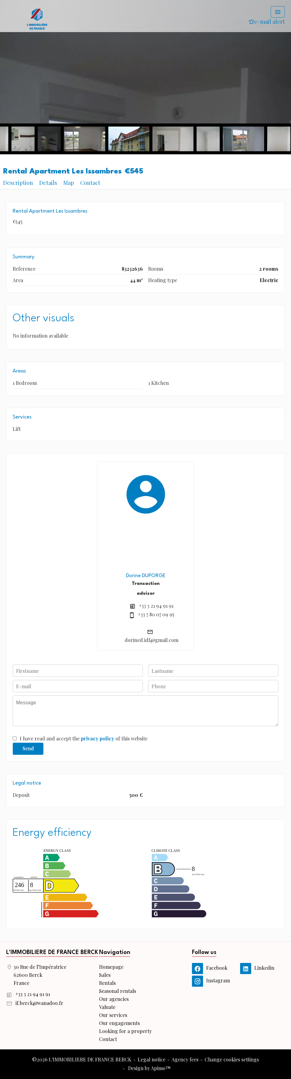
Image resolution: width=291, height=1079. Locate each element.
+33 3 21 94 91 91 (156, 605)
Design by (149, 1068)
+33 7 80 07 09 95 (156, 614)
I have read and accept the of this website (84, 738)
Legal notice (151, 1059)
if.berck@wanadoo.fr (39, 1003)
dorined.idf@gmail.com (151, 640)
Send (28, 748)
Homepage (37, 18)
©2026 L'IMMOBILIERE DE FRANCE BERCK (81, 1059)
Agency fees (185, 1059)
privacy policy (97, 738)
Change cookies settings (232, 1059)
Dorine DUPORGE (145, 575)
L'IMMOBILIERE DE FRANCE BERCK (52, 952)
